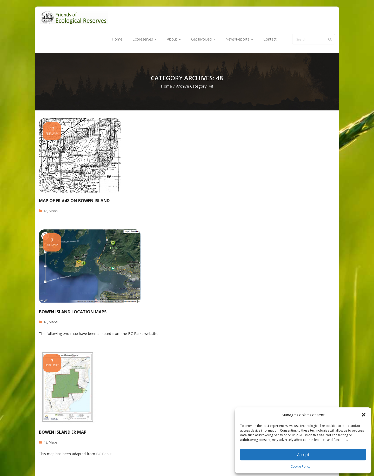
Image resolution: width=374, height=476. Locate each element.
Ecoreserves (176, 464)
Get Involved (215, 464)
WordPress (113, 464)
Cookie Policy (300, 466)
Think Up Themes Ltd (69, 464)
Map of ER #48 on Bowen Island (74, 181)
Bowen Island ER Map (62, 412)
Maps (53, 191)
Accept (303, 454)
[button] (363, 414)
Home (166, 66)
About (196, 464)
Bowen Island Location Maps (72, 292)
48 (45, 191)
